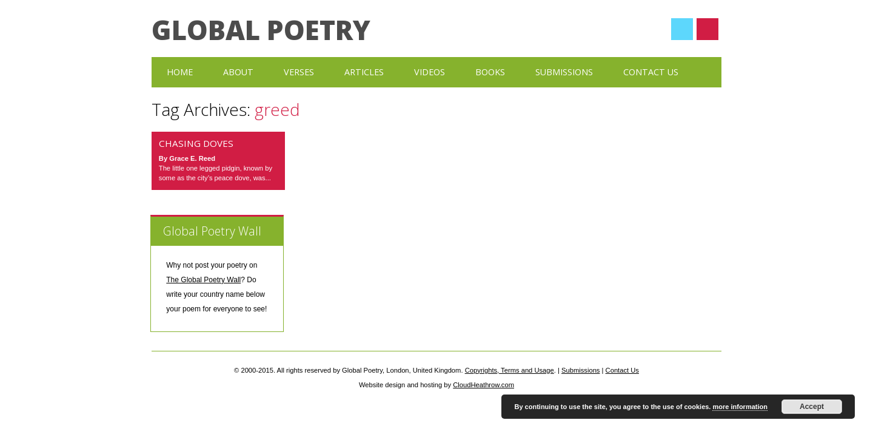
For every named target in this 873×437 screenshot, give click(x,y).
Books (490, 72)
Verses (299, 72)
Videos (429, 72)
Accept (812, 406)
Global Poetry (261, 30)
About (238, 72)
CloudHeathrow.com (483, 384)
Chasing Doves (196, 143)
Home (180, 72)
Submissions (564, 72)
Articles (364, 72)
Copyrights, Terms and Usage (509, 370)
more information (739, 406)
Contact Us (650, 72)
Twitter (682, 29)
